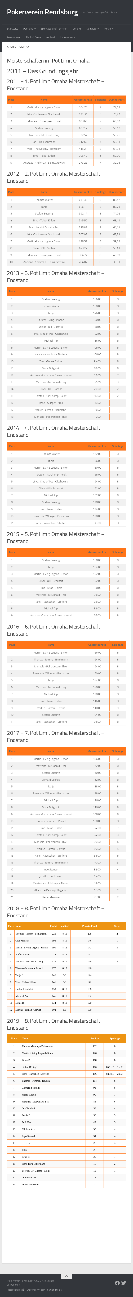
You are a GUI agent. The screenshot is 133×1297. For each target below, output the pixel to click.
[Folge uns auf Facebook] (117, 1283)
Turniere (76, 28)
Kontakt (50, 37)
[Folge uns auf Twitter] (123, 1283)
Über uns (28, 28)
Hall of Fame (33, 37)
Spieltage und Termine (53, 28)
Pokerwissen (14, 37)
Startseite (12, 28)
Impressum (66, 37)
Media (107, 28)
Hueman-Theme (54, 1289)
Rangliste (91, 28)
